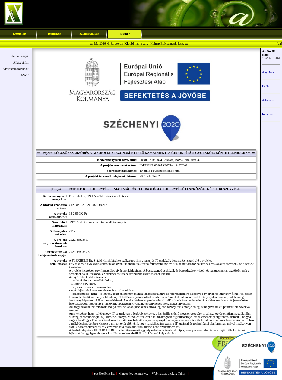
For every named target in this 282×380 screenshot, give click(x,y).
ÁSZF (25, 75)
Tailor (181, 373)
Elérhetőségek (19, 56)
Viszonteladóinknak (16, 69)
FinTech (267, 86)
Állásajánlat (21, 62)
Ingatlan (267, 114)
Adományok (270, 100)
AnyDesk (268, 72)
